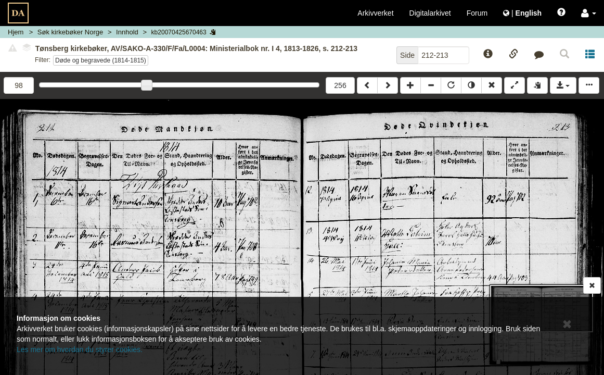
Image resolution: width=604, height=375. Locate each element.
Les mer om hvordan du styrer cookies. (80, 349)
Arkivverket (375, 13)
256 (340, 85)
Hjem (15, 32)
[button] (588, 13)
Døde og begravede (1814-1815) (100, 60)
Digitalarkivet (430, 13)
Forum (477, 13)
